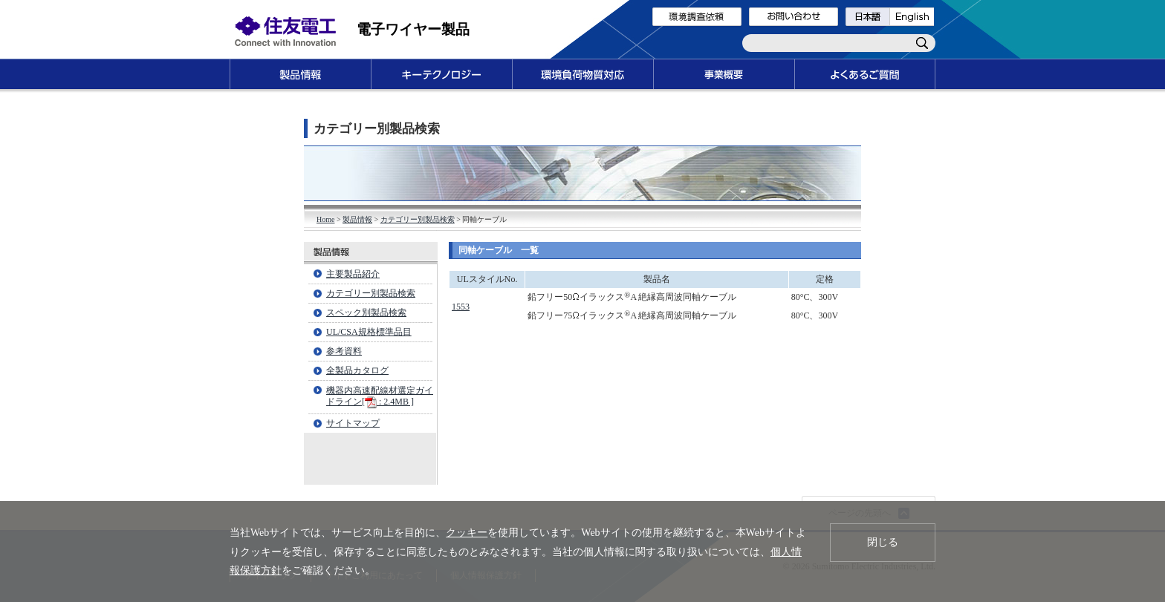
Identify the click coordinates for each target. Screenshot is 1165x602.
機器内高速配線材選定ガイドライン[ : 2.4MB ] (379, 396)
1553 (461, 306)
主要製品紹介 (353, 274)
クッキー (466, 532)
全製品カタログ (357, 370)
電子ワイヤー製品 (413, 29)
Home (325, 219)
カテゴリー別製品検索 (417, 219)
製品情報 (357, 219)
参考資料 (344, 351)
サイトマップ (353, 423)
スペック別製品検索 (366, 312)
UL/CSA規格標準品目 (369, 332)
